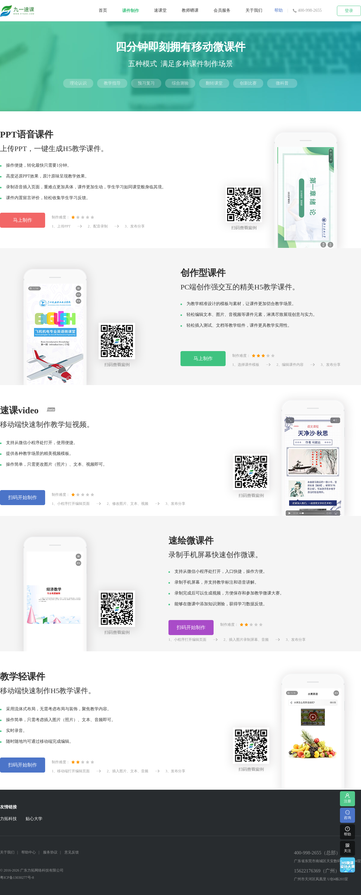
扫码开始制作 (22, 497)
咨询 (347, 814)
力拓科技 (8, 818)
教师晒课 (190, 10)
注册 (347, 798)
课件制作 (130, 10)
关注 (347, 847)
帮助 (278, 10)
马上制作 (22, 220)
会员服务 (222, 10)
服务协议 (50, 852)
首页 (103, 10)
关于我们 (253, 10)
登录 (349, 10)
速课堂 (160, 10)
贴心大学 (34, 818)
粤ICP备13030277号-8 (17, 877)
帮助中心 (28, 852)
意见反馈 (71, 852)
